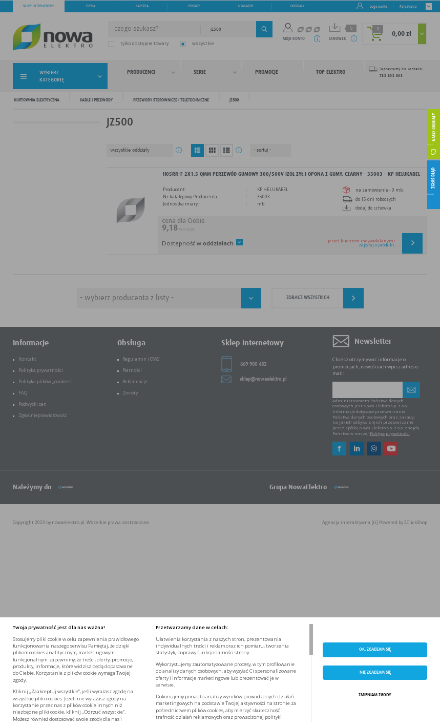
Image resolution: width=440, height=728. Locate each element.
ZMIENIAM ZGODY (375, 695)
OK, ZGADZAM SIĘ (375, 649)
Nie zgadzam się (375, 672)
